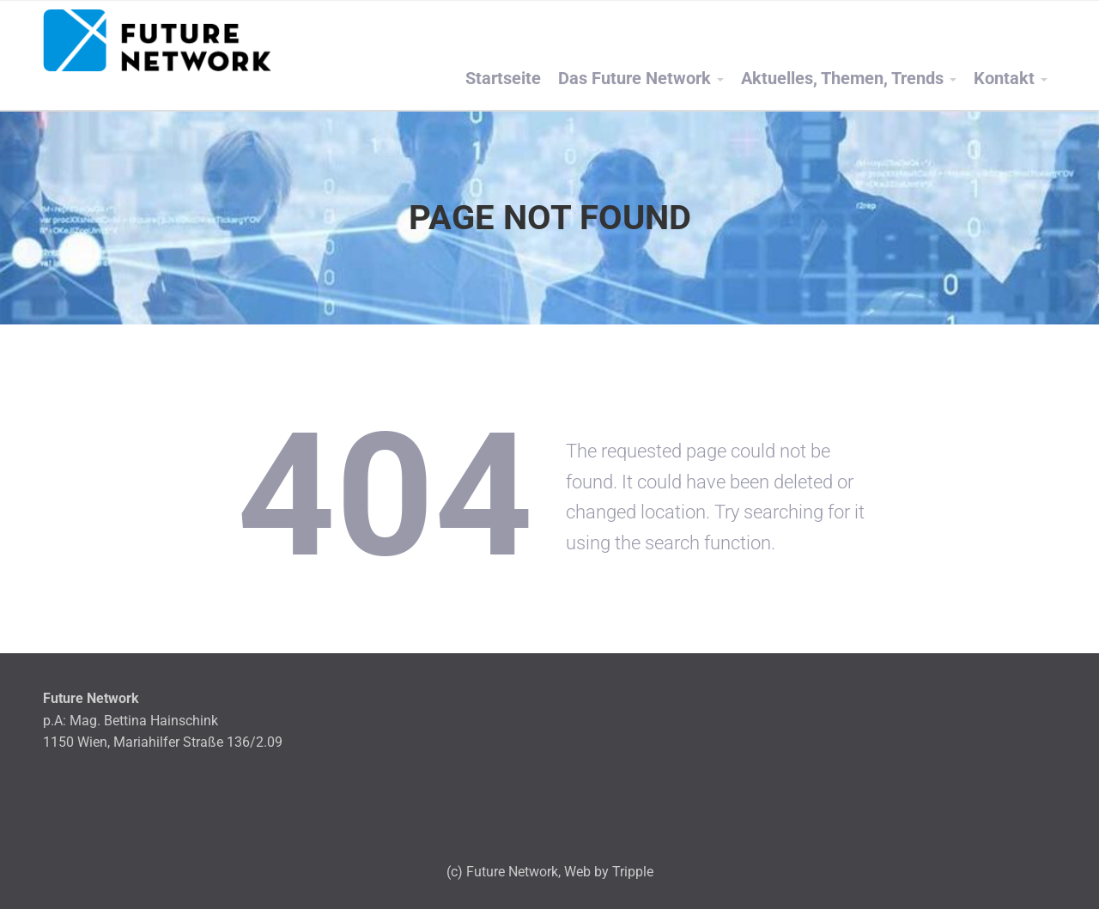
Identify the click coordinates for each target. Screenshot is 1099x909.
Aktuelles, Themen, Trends (842, 78)
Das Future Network (634, 78)
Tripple (632, 872)
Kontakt (1004, 78)
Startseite (503, 78)
